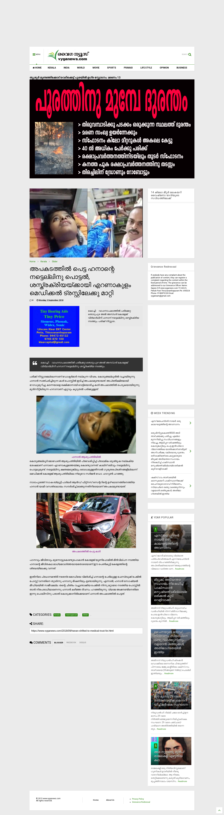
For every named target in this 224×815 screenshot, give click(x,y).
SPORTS (111, 67)
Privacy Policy (138, 799)
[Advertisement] (112, 25)
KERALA (52, 67)
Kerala (44, 261)
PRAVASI (128, 67)
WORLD (81, 67)
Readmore (179, 569)
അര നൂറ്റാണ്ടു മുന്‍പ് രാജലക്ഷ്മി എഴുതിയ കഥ (169, 756)
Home (32, 261)
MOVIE (96, 67)
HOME (37, 67)
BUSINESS (182, 67)
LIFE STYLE (146, 67)
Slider (55, 261)
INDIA (66, 67)
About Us (110, 800)
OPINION (164, 67)
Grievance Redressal (141, 802)
